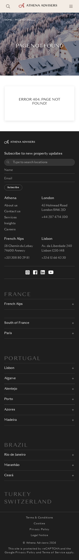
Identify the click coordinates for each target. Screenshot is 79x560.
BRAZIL (16, 445)
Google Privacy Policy (20, 552)
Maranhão (12, 465)
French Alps (13, 304)
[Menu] (71, 6)
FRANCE (17, 294)
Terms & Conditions (39, 518)
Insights (10, 223)
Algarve (10, 378)
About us (10, 205)
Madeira (10, 420)
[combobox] (42, 162)
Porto (8, 399)
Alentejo (10, 389)
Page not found (25, 20)
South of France (16, 323)
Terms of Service (53, 552)
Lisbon (9, 368)
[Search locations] (8, 6)
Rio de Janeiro (15, 454)
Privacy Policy (39, 529)
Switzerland (28, 502)
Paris (8, 333)
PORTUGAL (22, 358)
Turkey (17, 494)
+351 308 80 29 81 (16, 257)
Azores (9, 409)
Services (10, 217)
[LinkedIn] (43, 272)
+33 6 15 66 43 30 (54, 257)
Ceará (8, 475)
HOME (8, 20)
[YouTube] (51, 272)
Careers (10, 229)
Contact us (12, 211)
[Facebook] (35, 272)
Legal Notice (39, 535)
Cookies (39, 523)
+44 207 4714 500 (55, 217)
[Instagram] (27, 272)
